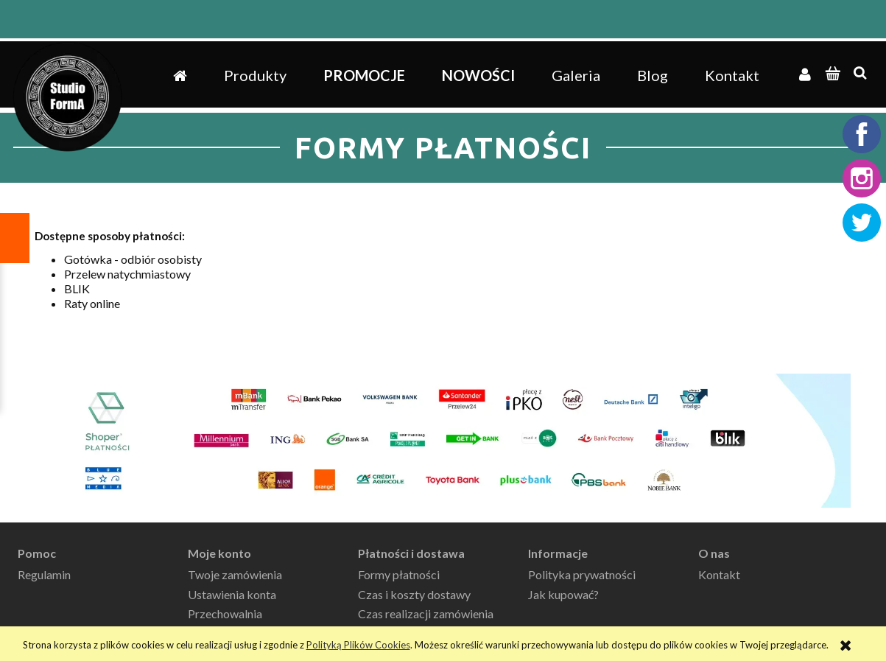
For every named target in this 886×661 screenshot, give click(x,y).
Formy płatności (399, 574)
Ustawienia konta (232, 594)
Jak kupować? (563, 594)
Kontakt (719, 574)
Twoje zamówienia (235, 574)
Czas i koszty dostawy (414, 594)
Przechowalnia (225, 613)
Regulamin (44, 574)
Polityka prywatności (582, 574)
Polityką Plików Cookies (358, 645)
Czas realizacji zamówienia (425, 613)
